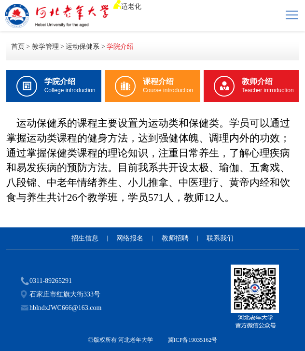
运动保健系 (82, 46)
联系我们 (220, 238)
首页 (18, 46)
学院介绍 (120, 46)
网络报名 (129, 238)
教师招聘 (175, 238)
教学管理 (45, 46)
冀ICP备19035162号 (193, 340)
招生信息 (84, 238)
